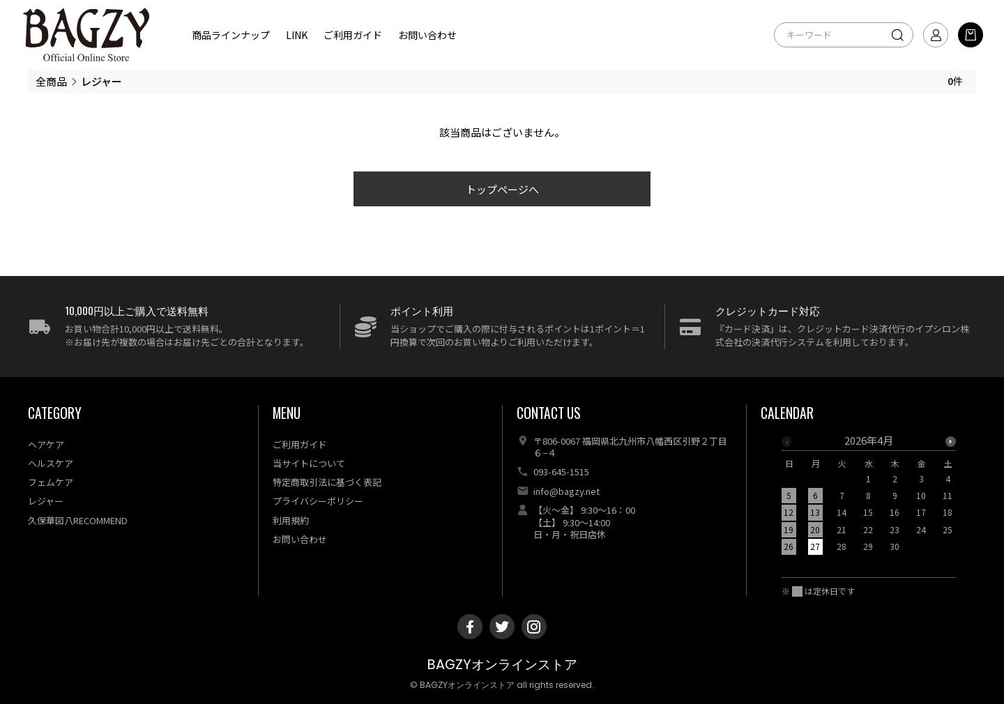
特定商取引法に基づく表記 (327, 482)
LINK (296, 35)
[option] (869, 497)
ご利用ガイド (353, 35)
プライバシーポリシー (318, 500)
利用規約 (291, 520)
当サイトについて (309, 463)
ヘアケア (46, 444)
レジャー (45, 500)
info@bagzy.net (566, 491)
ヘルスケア (50, 463)
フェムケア (50, 482)
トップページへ (502, 189)
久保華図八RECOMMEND (78, 520)
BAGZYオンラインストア (502, 664)
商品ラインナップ (231, 35)
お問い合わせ (427, 35)
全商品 (51, 81)
